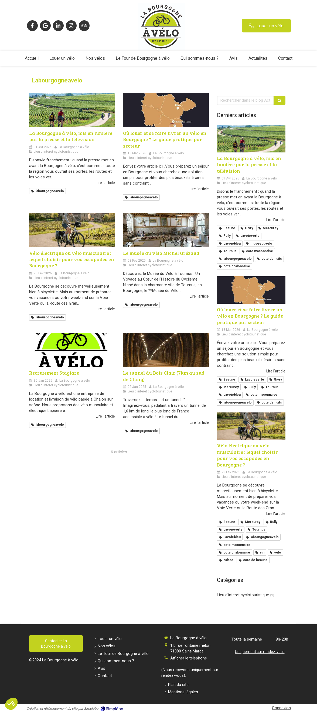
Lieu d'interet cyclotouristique (243, 594)
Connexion (281, 707)
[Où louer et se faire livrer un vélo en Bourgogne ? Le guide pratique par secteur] (166, 110)
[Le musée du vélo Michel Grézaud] (166, 230)
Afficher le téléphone (188, 658)
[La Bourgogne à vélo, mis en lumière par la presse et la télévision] (72, 110)
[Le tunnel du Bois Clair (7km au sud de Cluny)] (166, 350)
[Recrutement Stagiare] (72, 350)
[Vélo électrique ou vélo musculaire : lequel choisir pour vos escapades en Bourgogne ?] (72, 230)
